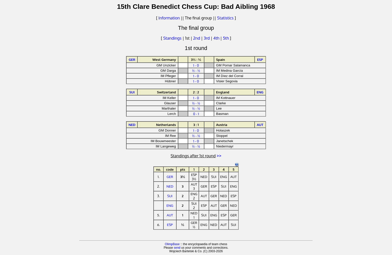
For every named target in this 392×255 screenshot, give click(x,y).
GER (170, 176)
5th (226, 38)
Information (169, 17)
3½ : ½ (196, 59)
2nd (197, 38)
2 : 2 (196, 92)
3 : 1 (196, 124)
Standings (172, 38)
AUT (170, 215)
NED (169, 186)
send (177, 247)
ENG (169, 205)
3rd (207, 38)
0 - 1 (196, 114)
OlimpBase (172, 244)
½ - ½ (196, 70)
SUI (170, 196)
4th (216, 38)
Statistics (225, 17)
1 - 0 (196, 65)
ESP (170, 224)
